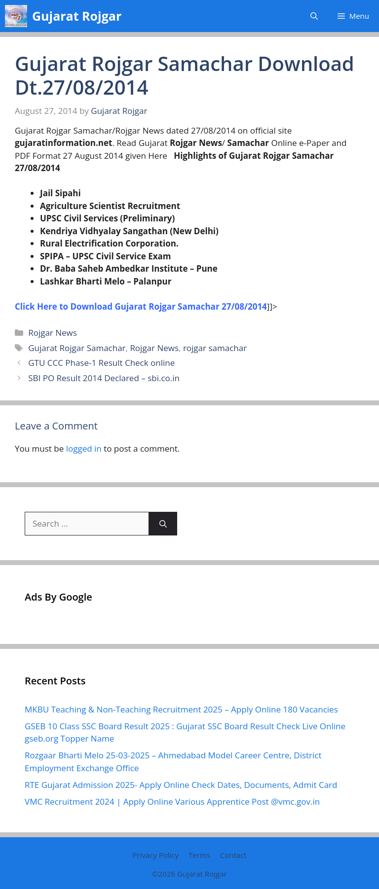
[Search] (163, 523)
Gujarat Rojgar (76, 15)
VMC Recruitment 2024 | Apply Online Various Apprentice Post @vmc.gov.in (172, 801)
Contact (233, 855)
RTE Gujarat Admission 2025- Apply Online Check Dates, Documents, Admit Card (181, 784)
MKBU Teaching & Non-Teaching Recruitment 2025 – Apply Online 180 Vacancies (181, 709)
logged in (84, 448)
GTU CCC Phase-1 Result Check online (101, 362)
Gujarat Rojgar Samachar (76, 348)
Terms (199, 855)
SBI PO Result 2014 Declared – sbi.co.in (104, 378)
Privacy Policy (155, 855)
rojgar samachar (215, 348)
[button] (314, 16)
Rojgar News (52, 332)
